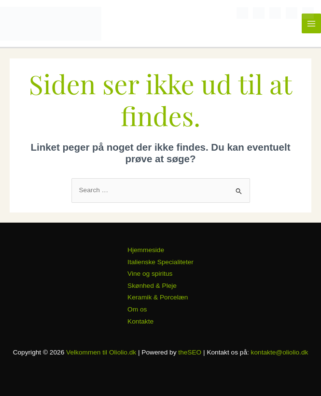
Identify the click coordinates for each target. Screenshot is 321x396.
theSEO (189, 352)
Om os (137, 309)
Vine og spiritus (149, 273)
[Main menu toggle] (311, 23)
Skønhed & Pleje (152, 285)
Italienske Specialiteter (160, 262)
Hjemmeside (145, 250)
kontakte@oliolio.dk (279, 352)
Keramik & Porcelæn (157, 297)
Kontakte (140, 321)
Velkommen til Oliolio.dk (101, 352)
